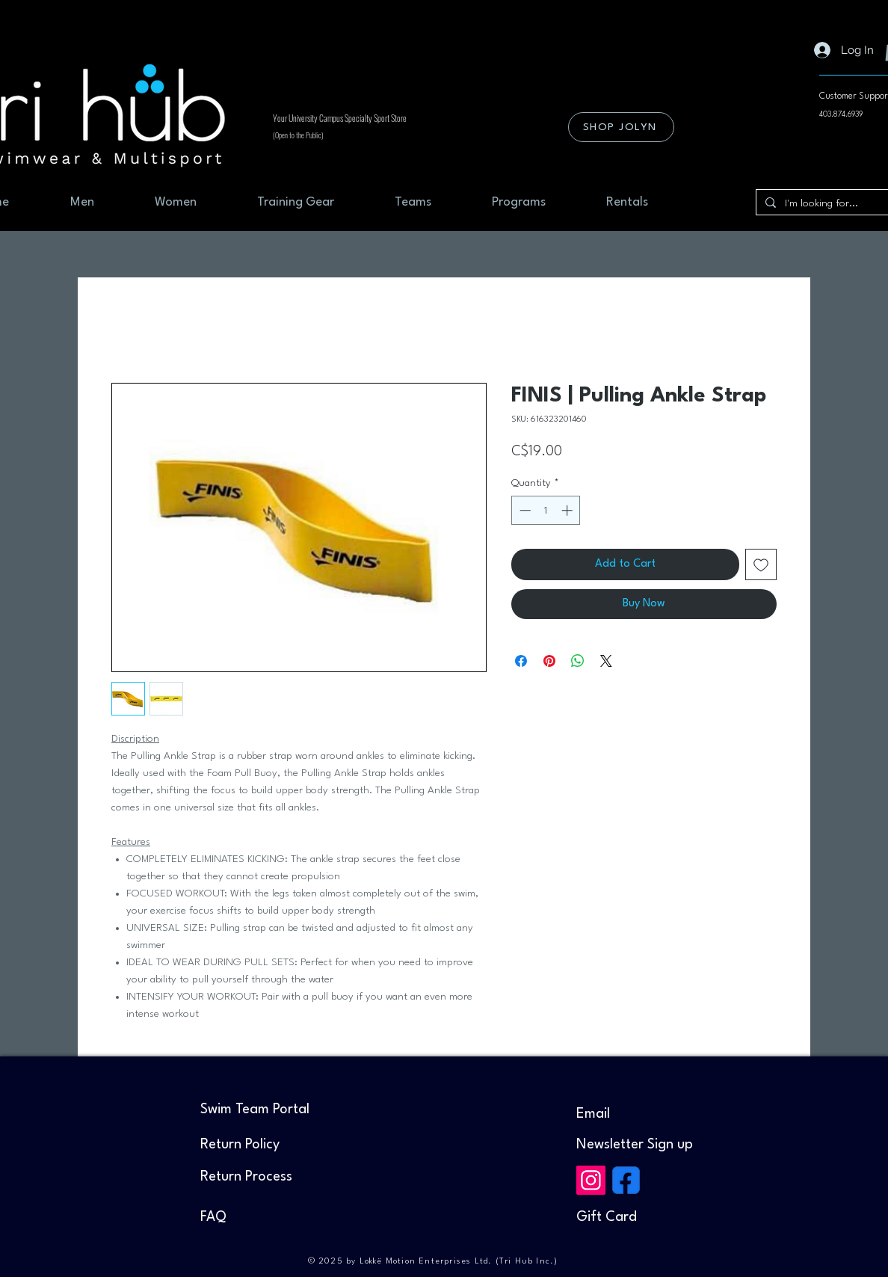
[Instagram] (590, 1180)
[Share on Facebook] (521, 661)
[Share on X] (606, 661)
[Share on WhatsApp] (578, 661)
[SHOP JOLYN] (621, 127)
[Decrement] (524, 510)
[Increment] (568, 510)
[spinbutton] (546, 510)
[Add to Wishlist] (761, 564)
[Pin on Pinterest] (549, 661)
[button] (634, 1144)
